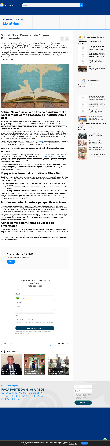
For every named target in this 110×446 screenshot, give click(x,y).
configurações (71, 444)
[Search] (81, 5)
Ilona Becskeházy (52, 156)
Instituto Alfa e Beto (36, 141)
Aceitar (85, 443)
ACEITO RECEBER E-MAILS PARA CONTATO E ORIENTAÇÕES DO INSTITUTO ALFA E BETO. (34, 323)
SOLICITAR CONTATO (35, 328)
